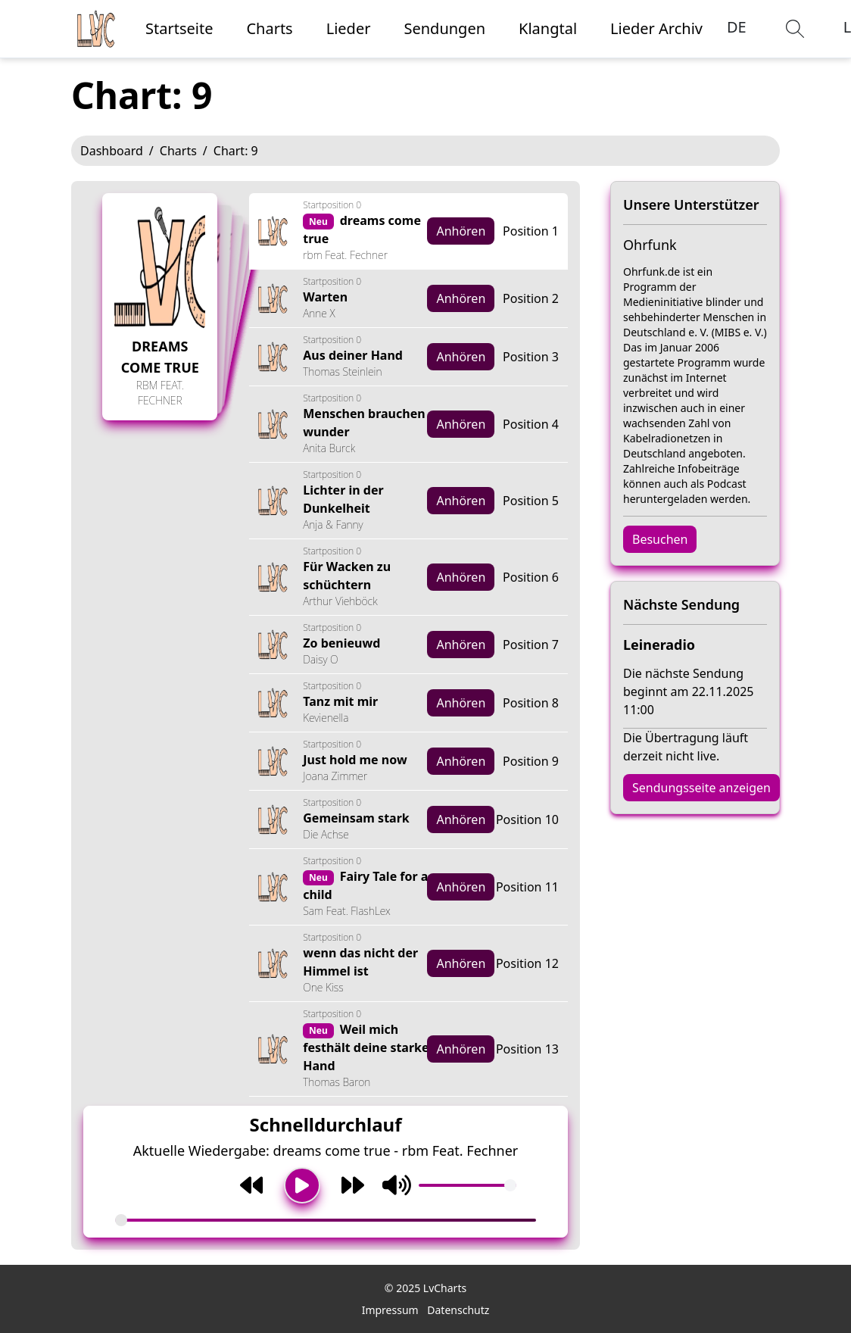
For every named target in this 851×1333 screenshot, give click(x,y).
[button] (795, 29)
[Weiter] (352, 1185)
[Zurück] (251, 1185)
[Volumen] (467, 1185)
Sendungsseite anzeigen (701, 787)
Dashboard (111, 150)
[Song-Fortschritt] (325, 1220)
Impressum (390, 1310)
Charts (178, 150)
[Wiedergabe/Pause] (302, 1185)
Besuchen (659, 539)
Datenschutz (458, 1310)
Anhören (460, 231)
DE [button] (737, 27)
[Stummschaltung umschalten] (396, 1185)
